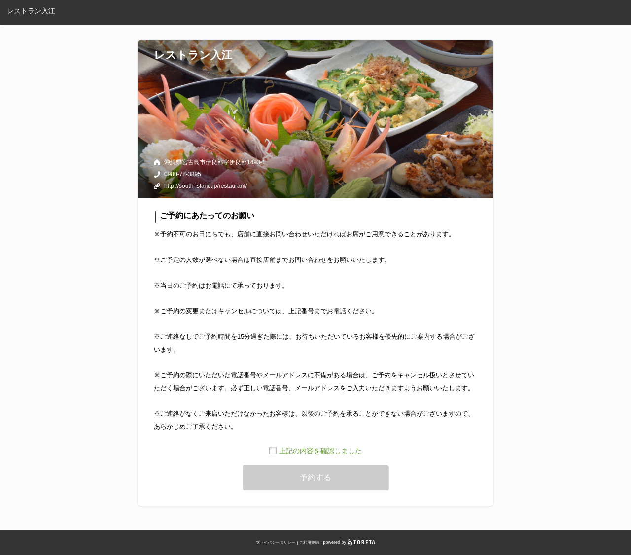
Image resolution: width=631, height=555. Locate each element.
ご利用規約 (309, 542)
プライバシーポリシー (275, 542)
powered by (349, 542)
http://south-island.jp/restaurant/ (205, 186)
